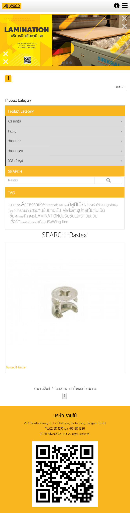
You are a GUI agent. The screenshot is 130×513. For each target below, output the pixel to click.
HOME (118, 87)
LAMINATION (44, 216)
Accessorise (30, 204)
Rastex (27, 216)
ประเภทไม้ (63, 122)
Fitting (63, 131)
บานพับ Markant (59, 210)
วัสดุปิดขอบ (63, 151)
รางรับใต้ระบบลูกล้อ (97, 204)
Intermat (48, 205)
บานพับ (39, 210)
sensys (13, 205)
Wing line (57, 221)
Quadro (22, 221)
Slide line (59, 205)
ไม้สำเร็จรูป (63, 161)
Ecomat (30, 221)
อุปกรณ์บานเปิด (22, 210)
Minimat (17, 216)
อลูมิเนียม (74, 204)
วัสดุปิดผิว (63, 141)
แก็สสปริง (42, 221)
